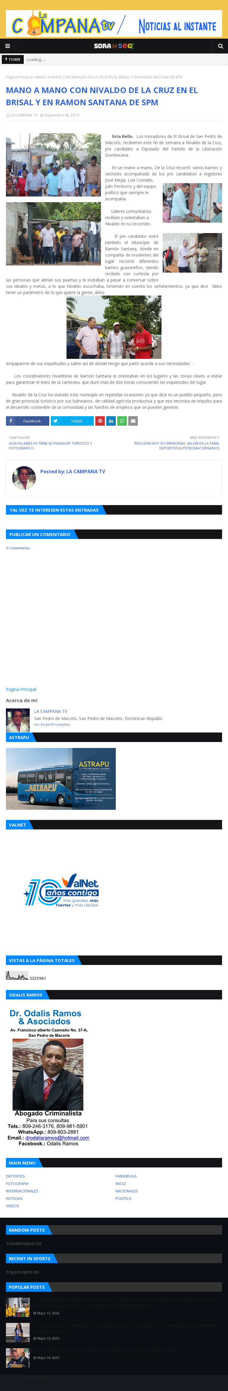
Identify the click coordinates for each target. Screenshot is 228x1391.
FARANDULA (126, 1176)
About (192, 1382)
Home (176, 1382)
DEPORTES (15, 1176)
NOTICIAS (14, 1198)
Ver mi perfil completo (52, 724)
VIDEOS (12, 1205)
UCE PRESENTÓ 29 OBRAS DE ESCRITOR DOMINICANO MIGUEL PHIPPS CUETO (105, 1351)
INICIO (120, 1183)
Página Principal (19, 77)
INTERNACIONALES (22, 1191)
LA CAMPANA (47, 1382)
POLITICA (123, 1198)
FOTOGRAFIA (17, 1183)
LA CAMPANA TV (23, 115)
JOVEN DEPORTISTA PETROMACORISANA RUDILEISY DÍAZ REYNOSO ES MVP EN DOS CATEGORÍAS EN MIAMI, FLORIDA (124, 1328)
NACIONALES (126, 1191)
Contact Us (213, 1382)
